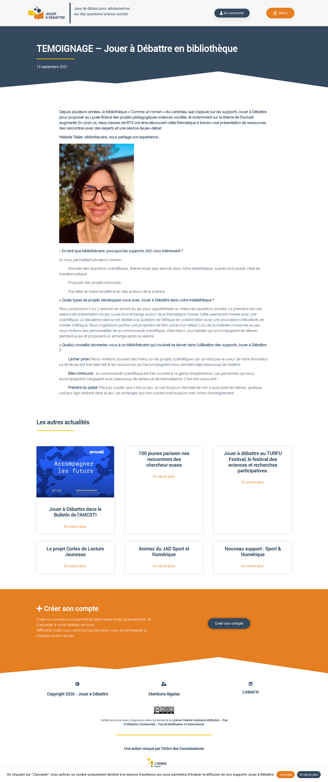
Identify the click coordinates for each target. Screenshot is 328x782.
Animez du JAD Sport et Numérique (164, 551)
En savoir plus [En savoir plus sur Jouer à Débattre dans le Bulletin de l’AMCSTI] (75, 527)
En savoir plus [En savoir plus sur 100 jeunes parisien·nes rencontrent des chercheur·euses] (164, 476)
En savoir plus (309, 774)
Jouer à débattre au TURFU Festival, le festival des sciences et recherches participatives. (253, 462)
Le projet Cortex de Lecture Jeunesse (75, 551)
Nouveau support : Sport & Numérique (253, 551)
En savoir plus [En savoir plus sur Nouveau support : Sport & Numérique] (253, 566)
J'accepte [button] (285, 774)
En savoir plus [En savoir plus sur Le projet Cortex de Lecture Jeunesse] (75, 566)
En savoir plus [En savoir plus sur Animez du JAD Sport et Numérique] (164, 566)
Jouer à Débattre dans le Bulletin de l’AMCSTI (75, 512)
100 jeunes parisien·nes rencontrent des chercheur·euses (163, 459)
